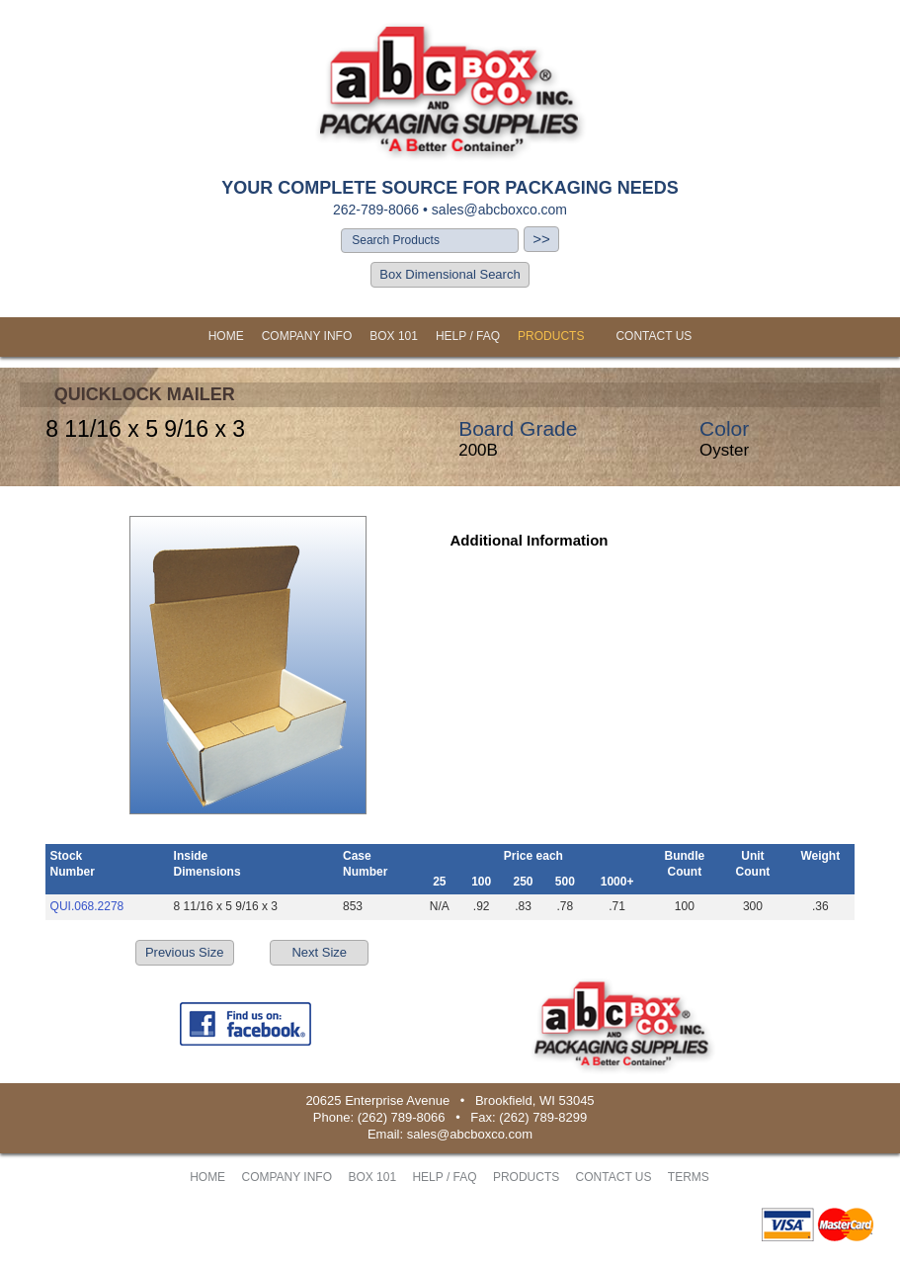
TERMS (688, 1177)
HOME (226, 336)
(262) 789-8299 (543, 1117)
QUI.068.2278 (87, 906)
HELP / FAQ (468, 336)
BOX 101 (393, 336)
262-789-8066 (376, 209)
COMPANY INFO (307, 336)
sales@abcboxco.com (499, 209)
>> (541, 238)
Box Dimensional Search (449, 274)
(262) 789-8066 (402, 1117)
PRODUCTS (551, 336)
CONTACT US (653, 336)
